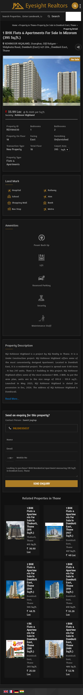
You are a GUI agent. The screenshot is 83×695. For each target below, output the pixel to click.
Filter (73, 16)
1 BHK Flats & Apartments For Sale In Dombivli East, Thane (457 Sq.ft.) (71, 522)
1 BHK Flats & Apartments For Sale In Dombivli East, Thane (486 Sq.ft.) (71, 637)
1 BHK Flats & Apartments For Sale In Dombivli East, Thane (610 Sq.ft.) (71, 578)
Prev (7, 80)
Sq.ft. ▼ (64, 149)
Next (75, 80)
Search (54, 16)
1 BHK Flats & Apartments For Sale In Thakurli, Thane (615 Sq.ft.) (32, 520)
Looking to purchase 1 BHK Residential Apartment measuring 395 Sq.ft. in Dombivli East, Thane (41, 471)
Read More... (12, 398)
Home (14, 25)
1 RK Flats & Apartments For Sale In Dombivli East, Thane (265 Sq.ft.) (32, 637)
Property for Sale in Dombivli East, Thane (56, 25)
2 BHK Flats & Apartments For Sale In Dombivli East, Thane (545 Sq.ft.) (32, 578)
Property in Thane (27, 25)
